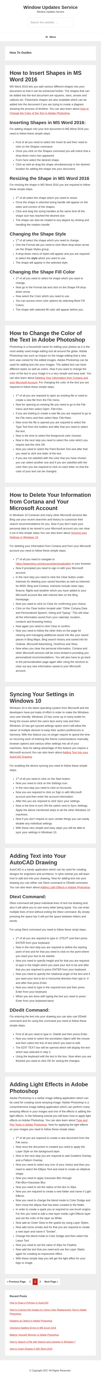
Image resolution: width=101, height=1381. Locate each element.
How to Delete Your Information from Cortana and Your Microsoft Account (50, 501)
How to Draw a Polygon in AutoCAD (29, 1303)
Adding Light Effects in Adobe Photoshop (65, 887)
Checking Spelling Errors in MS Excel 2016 (33, 1328)
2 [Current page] (36, 1281)
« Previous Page (16, 1281)
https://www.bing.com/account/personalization (43, 563)
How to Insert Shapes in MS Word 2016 (31, 1349)
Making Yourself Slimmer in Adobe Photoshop (34, 1335)
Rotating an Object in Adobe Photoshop (31, 1321)
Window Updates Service (50, 7)
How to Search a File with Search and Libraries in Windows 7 (43, 1342)
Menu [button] (53, 37)
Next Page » (51, 1281)
